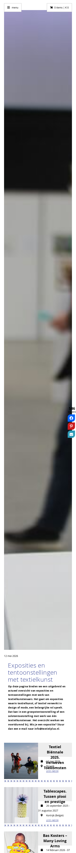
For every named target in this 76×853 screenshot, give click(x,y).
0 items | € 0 (61, 7)
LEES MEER (52, 771)
